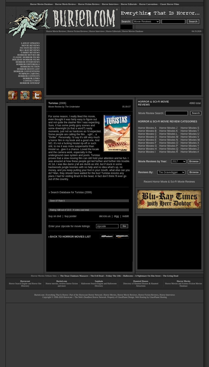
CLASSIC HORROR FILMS (26, 57)
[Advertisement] (25, 170)
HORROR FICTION (30, 66)
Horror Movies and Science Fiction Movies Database (183, 284)
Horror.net (25, 281)
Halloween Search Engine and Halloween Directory (99, 284)
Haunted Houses (140, 281)
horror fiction (72, 283)
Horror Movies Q (168, 148)
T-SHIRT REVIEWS (30, 52)
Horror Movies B (147, 130)
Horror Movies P (168, 145)
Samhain (99, 281)
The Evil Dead (97, 276)
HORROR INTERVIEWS (28, 62)
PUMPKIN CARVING (29, 74)
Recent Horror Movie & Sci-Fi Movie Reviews (169, 181)
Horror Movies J (168, 127)
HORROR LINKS (31, 78)
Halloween (128, 276)
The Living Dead (170, 276)
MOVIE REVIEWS (31, 45)
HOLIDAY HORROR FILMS (26, 59)
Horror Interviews (110, 4)
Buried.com (61, 281)
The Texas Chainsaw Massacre (74, 276)
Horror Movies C (147, 133)
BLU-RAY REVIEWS (30, 50)
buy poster (70, 216)
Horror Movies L (168, 133)
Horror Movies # (190, 151)
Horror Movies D (147, 136)
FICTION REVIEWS (30, 48)
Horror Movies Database (41, 4)
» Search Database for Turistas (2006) (70, 192)
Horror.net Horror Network (90, 295)
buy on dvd (55, 216)
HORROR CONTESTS (29, 76)
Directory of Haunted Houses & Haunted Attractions (140, 284)
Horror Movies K (168, 130)
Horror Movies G (147, 145)
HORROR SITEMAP (30, 83)
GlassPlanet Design (126, 297)
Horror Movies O (168, 142)
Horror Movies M (168, 136)
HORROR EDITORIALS (28, 64)
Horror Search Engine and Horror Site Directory (25, 284)
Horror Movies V (190, 136)
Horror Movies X (190, 142)
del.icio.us (104, 216)
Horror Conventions (148, 4)
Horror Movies (183, 281)
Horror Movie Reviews (65, 4)
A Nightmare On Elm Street (147, 276)
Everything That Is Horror (57, 295)
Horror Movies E (147, 139)
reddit (125, 216)
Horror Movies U (190, 133)
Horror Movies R (168, 151)
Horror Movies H (147, 148)
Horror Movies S (190, 127)
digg (116, 216)
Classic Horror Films (169, 4)
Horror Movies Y (190, 145)
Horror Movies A (147, 127)
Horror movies (52, 283)
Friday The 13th (113, 276)
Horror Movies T (190, 130)
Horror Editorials (129, 4)
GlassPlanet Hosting (158, 297)
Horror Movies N (168, 139)
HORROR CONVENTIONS (27, 71)
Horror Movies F (147, 142)
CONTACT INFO (31, 81)
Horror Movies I (147, 151)
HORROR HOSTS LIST (28, 69)
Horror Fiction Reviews (88, 4)
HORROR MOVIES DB (28, 55)
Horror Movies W (190, 139)
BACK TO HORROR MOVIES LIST (70, 236)
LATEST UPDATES (30, 43)
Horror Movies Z (190, 148)
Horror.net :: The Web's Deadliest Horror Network (84, 297)
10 (90, 205)
